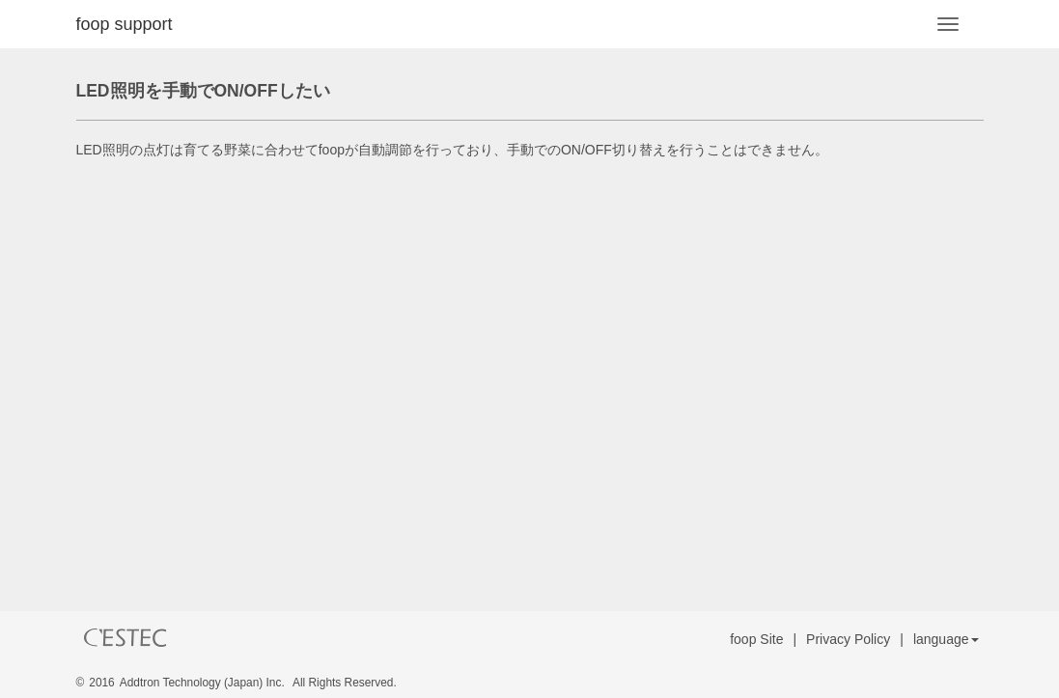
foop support (124, 24)
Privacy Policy (848, 639)
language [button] (946, 639)
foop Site (756, 639)
